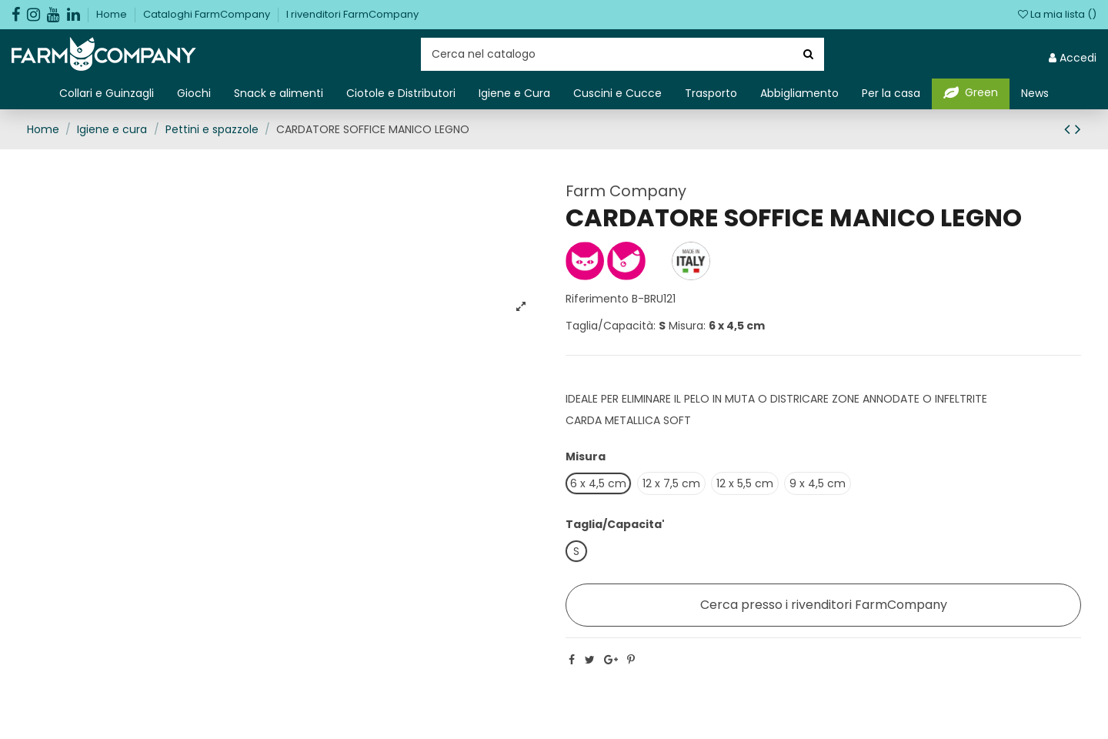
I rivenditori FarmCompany (352, 14)
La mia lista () (1057, 14)
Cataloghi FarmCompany (207, 14)
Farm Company (626, 191)
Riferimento (597, 298)
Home (112, 14)
